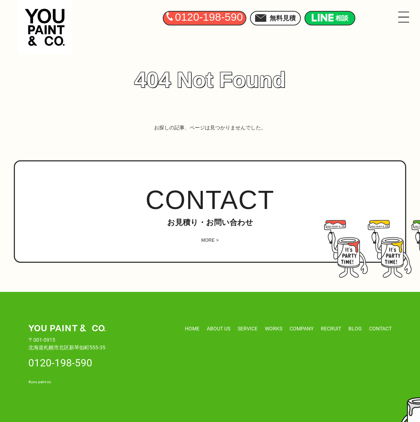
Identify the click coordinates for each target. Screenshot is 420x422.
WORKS (273, 328)
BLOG (355, 328)
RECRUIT (331, 328)
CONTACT (380, 328)
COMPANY (302, 328)
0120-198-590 (60, 362)
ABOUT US (218, 328)
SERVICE (248, 328)
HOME (192, 328)
